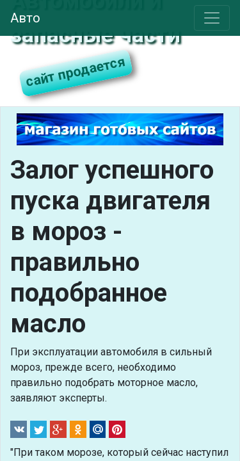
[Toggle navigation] (212, 18)
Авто (25, 18)
